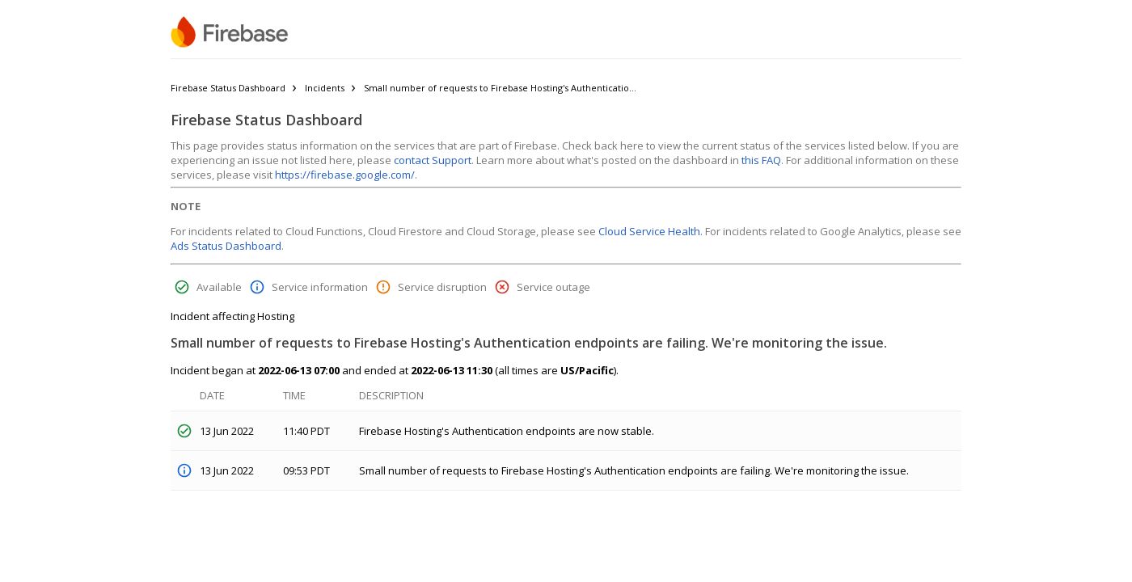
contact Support (432, 160)
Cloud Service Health (649, 231)
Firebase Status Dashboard (228, 88)
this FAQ (761, 160)
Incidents (324, 88)
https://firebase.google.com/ (345, 174)
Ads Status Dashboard (226, 245)
